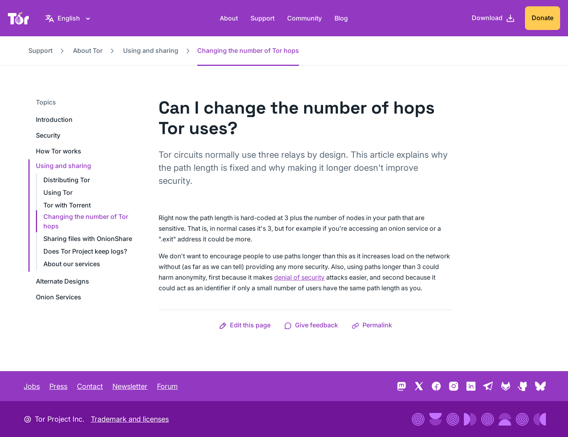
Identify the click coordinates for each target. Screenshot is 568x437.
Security (48, 135)
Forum (167, 386)
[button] (244, 325)
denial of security (299, 277)
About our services (71, 264)
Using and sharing (150, 50)
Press (58, 386)
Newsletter (130, 386)
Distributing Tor (66, 180)
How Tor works (58, 151)
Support (262, 18)
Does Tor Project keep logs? (85, 251)
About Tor (88, 50)
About (229, 18)
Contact (90, 386)
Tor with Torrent (67, 205)
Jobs (32, 386)
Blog (341, 18)
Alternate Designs (62, 281)
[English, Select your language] (68, 18)
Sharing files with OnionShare (87, 239)
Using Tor (58, 192)
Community (304, 18)
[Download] (493, 18)
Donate (542, 18)
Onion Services (58, 297)
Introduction (54, 119)
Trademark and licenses (130, 419)
